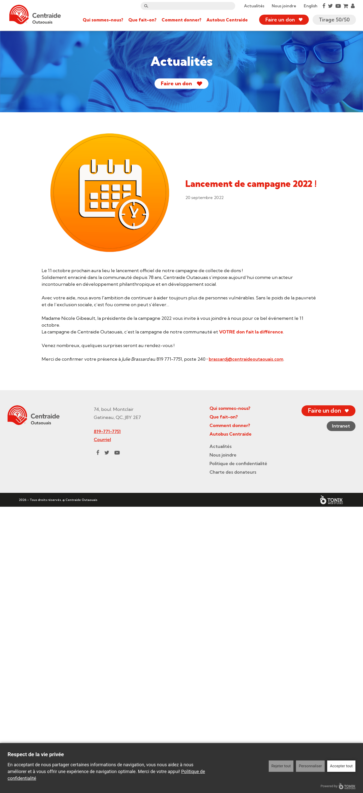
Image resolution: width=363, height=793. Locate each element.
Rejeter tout (281, 766)
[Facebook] (323, 6)
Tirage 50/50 (333, 20)
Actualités (254, 6)
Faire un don (279, 20)
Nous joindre (283, 6)
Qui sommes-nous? (102, 20)
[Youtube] (338, 6)
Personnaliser (310, 766)
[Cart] (345, 6)
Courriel (101, 726)
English (310, 6)
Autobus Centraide (226, 20)
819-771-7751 (106, 718)
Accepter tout (341, 766)
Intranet (339, 713)
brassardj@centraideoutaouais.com (247, 359)
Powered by (338, 786)
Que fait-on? (142, 20)
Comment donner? (181, 20)
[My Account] (352, 6)
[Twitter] (330, 6)
